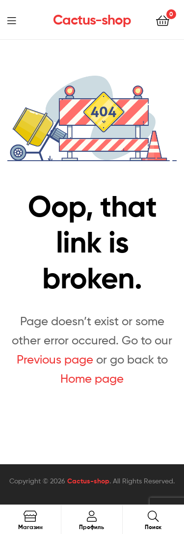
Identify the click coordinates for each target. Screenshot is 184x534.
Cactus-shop (92, 19)
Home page (92, 378)
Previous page (55, 359)
